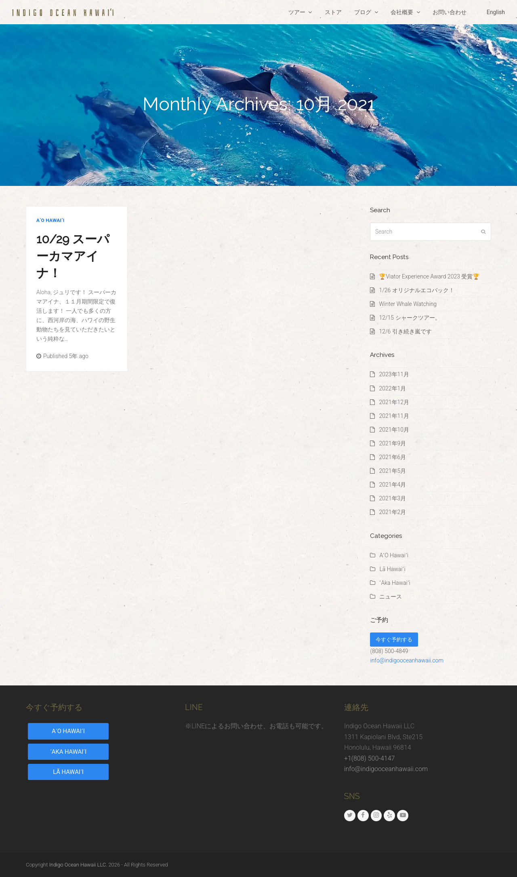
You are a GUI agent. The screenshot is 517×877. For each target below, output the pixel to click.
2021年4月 (392, 484)
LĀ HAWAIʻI (68, 772)
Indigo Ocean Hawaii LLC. (78, 865)
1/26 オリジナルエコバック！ (416, 290)
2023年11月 (394, 374)
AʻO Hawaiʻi (50, 220)
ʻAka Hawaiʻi (394, 583)
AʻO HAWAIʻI (68, 731)
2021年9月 (392, 443)
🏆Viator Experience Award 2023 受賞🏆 (429, 276)
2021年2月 (392, 512)
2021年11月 (394, 416)
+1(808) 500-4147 (369, 758)
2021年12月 (394, 402)
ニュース (390, 596)
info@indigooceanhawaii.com (406, 660)
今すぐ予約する (394, 640)
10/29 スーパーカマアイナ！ (72, 256)
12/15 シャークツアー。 (409, 317)
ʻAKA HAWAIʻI (68, 751)
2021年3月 (392, 498)
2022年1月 (392, 388)
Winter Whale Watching (408, 304)
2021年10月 (394, 429)
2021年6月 (392, 457)
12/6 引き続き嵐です (405, 331)
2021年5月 (392, 471)
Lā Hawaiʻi (392, 569)
